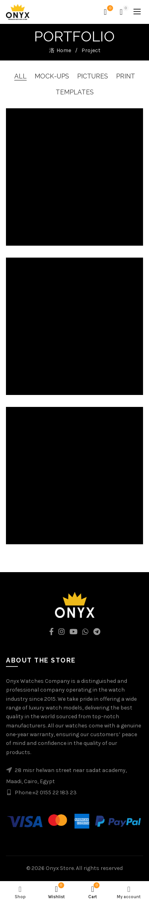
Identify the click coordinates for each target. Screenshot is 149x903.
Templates (75, 92)
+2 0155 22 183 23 (55, 792)
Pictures (92, 76)
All (20, 76)
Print (125, 76)
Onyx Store (60, 868)
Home (63, 50)
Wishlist (109, 8)
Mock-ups (52, 76)
